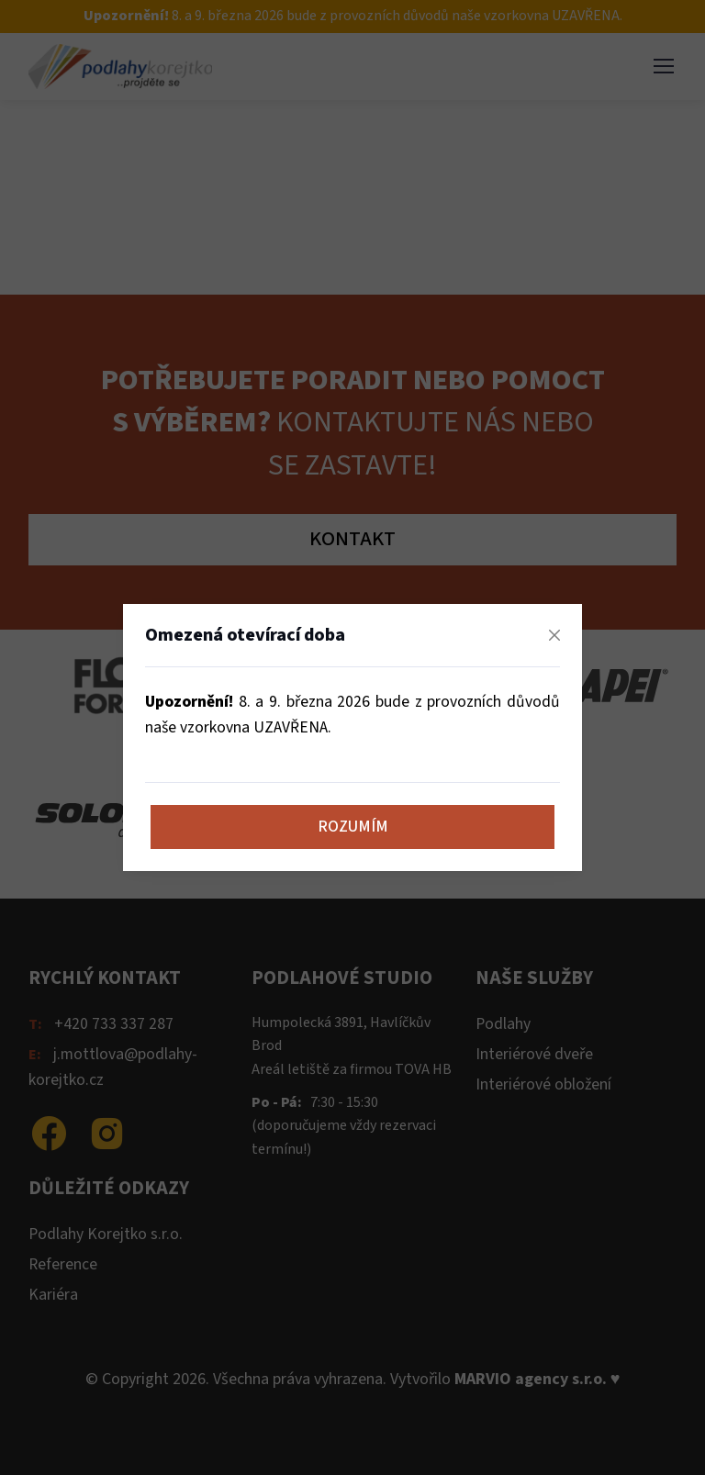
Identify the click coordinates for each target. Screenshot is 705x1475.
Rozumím (353, 826)
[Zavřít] (554, 635)
